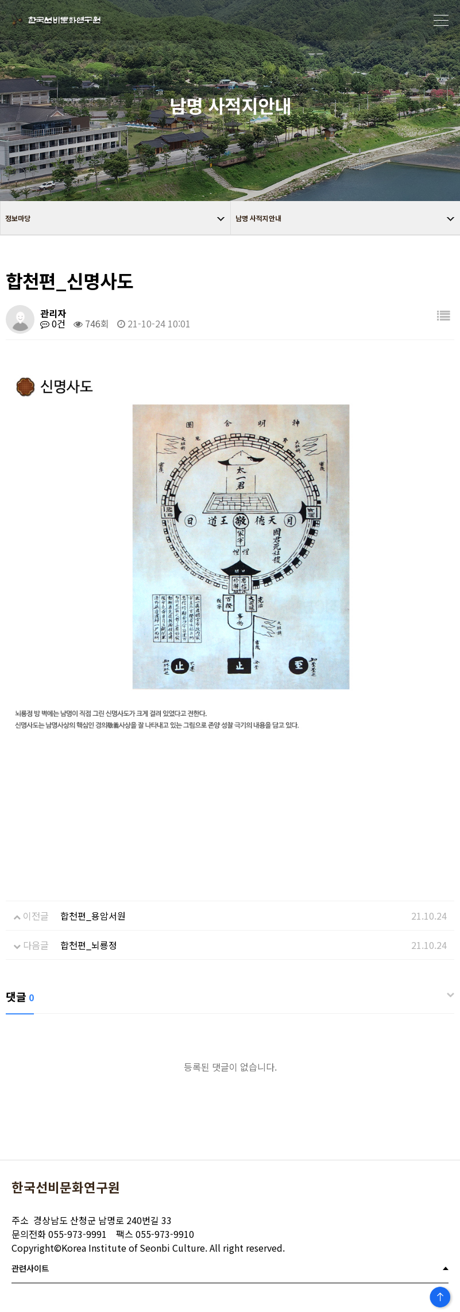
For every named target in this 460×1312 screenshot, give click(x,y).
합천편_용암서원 (93, 916)
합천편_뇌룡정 (88, 945)
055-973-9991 (59, 1234)
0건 (52, 323)
